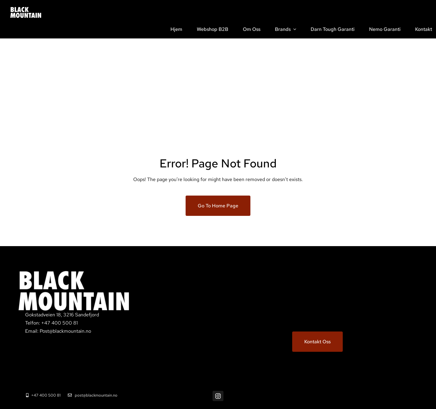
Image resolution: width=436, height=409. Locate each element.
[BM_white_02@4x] (25, 9)
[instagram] (218, 396)
